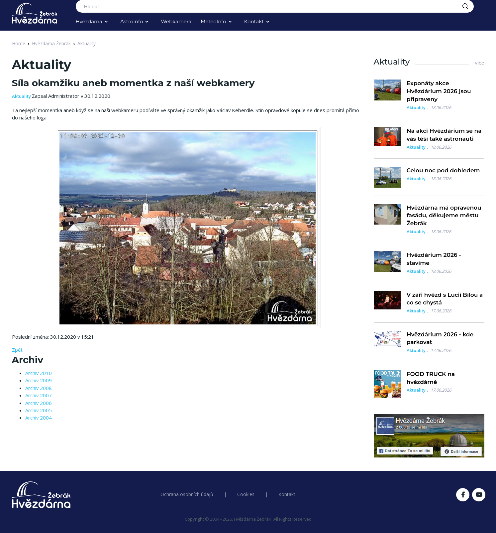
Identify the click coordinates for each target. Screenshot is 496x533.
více (479, 63)
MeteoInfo (213, 21)
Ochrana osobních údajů (186, 494)
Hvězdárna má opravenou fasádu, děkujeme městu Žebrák (444, 215)
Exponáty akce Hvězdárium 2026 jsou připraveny (439, 91)
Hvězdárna (89, 21)
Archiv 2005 (38, 410)
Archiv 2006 (38, 403)
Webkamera (176, 21)
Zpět (17, 349)
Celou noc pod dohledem (443, 170)
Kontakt (254, 21)
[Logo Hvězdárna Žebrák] (34, 13)
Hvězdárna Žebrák (51, 43)
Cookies (245, 494)
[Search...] (275, 6)
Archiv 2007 (38, 395)
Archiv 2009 (38, 380)
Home (18, 43)
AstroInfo (131, 21)
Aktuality (86, 43)
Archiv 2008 (38, 388)
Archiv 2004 (38, 417)
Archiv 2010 (38, 373)
